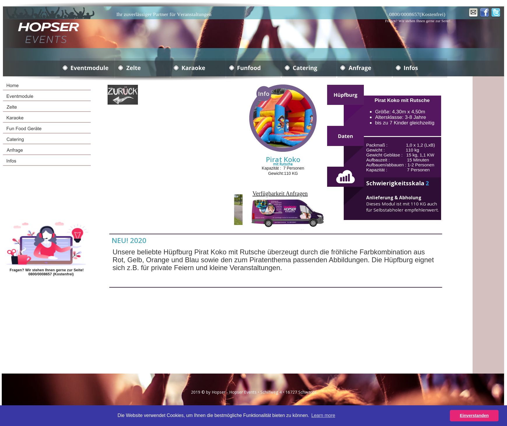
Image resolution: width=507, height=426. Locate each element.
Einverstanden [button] (474, 415)
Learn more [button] (323, 415)
